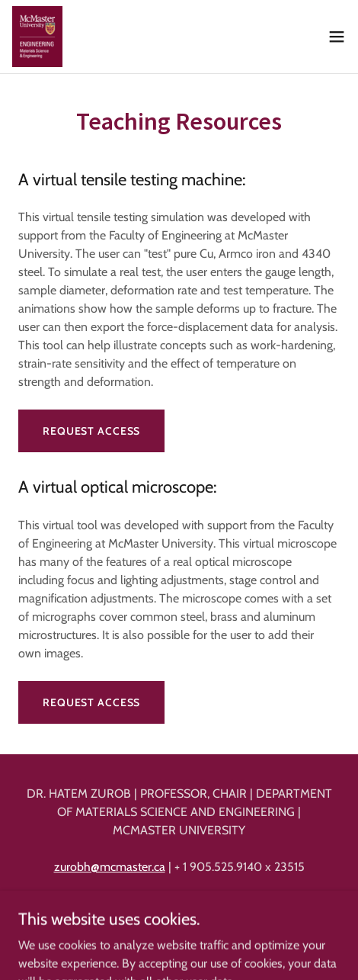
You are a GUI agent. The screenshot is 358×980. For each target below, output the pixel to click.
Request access (91, 431)
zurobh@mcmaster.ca (109, 867)
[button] (336, 36)
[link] (37, 36)
